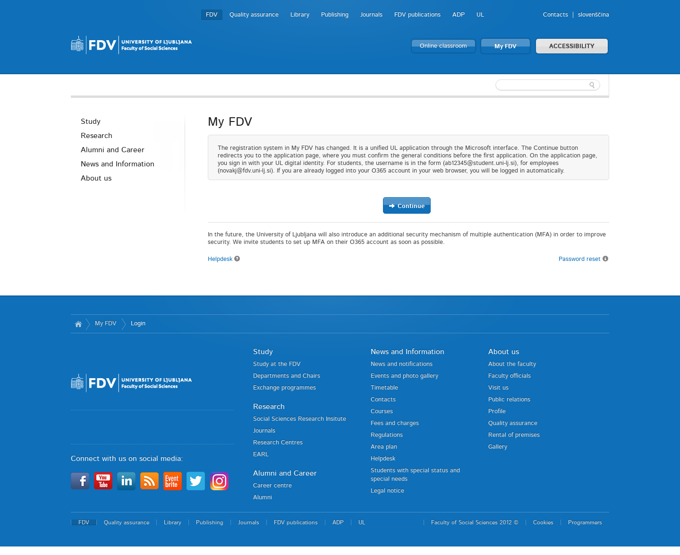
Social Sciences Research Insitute (299, 419)
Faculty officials (509, 376)
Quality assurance (254, 15)
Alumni (262, 497)
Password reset (584, 258)
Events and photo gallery (404, 376)
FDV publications (417, 15)
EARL (261, 454)
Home (78, 324)
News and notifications (402, 364)
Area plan (384, 447)
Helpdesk (224, 259)
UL (480, 15)
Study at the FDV (277, 364)
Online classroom (443, 46)
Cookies (543, 522)
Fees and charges (395, 423)
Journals (371, 15)
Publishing (334, 15)
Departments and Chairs (286, 376)
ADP (458, 15)
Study (91, 121)
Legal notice (387, 491)
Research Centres (278, 443)
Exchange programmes (284, 388)
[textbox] (547, 85)
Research (96, 135)
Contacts (555, 15)
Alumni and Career (112, 150)
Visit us (498, 388)
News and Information (117, 164)
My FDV (505, 46)
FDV (212, 15)
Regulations (387, 435)
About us (96, 178)
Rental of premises (514, 435)
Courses (382, 411)
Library (299, 15)
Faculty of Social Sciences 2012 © (474, 522)
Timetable (384, 388)
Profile (497, 411)
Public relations (509, 400)
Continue (407, 205)
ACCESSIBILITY (572, 46)
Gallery (497, 447)
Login (138, 324)
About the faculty (512, 364)
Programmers (585, 522)
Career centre (272, 486)
